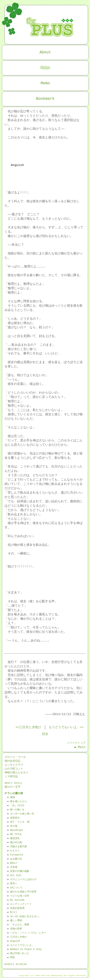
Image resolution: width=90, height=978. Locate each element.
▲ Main (79, 747)
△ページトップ (75, 743)
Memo (45, 83)
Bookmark (45, 99)
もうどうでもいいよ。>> (66, 727)
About (45, 52)
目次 (45, 734)
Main (45, 68)
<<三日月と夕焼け (28, 727)
